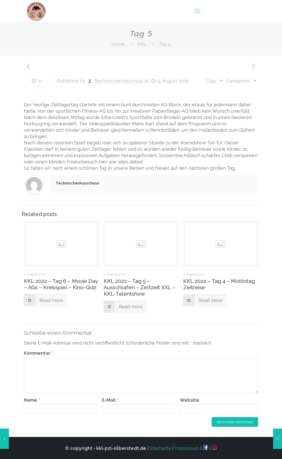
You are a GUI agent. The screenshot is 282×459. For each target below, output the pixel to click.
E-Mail (110, 400)
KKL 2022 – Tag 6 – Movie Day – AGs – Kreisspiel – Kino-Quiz (61, 284)
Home (118, 44)
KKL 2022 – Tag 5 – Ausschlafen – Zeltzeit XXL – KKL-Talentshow (139, 287)
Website (189, 400)
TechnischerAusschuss (118, 80)
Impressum (187, 448)
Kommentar (38, 353)
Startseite (160, 448)
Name (32, 400)
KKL (141, 44)
